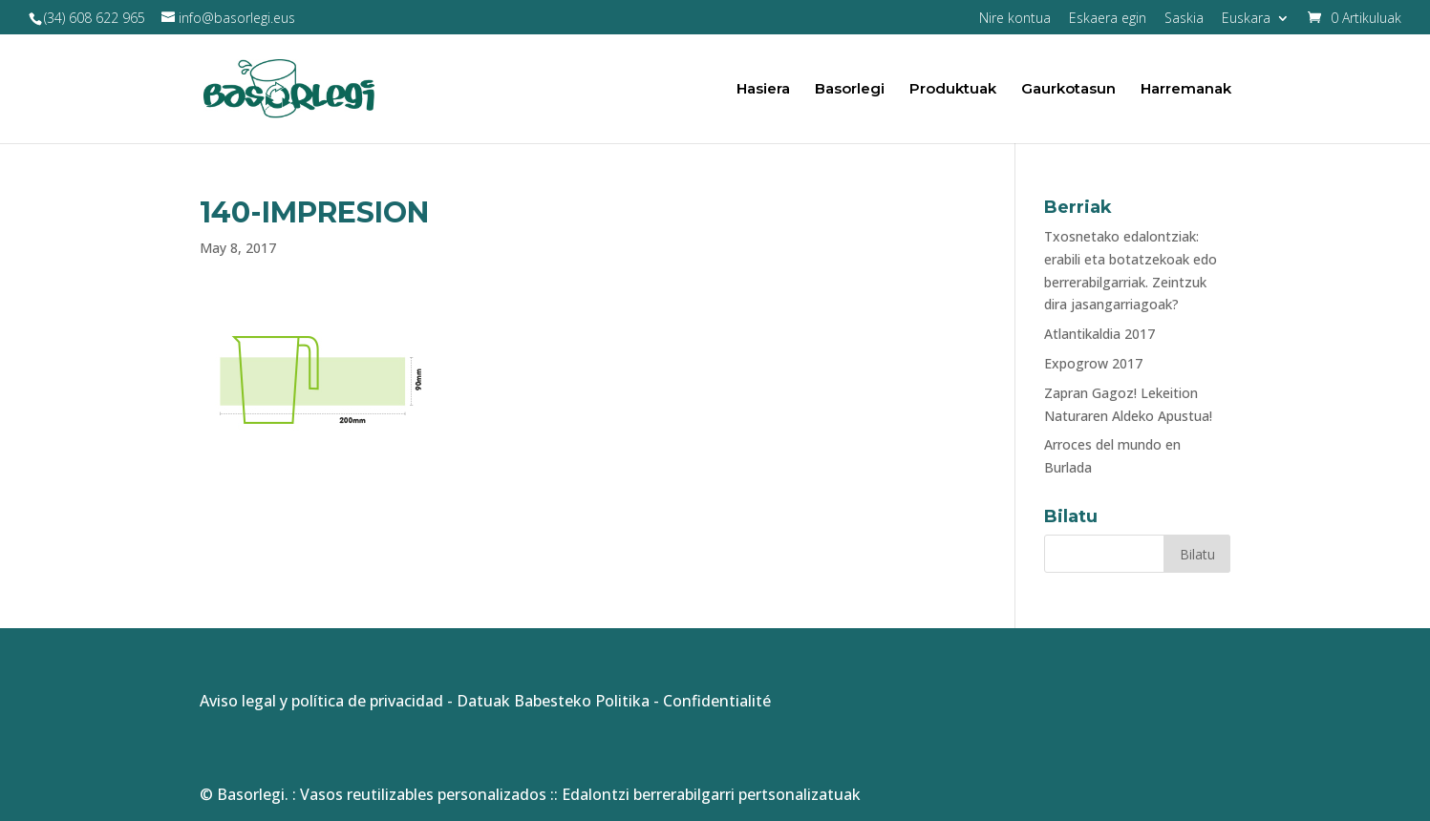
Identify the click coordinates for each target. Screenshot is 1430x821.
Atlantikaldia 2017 (1099, 334)
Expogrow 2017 (1093, 363)
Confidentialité (717, 700)
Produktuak (952, 89)
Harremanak (1186, 89)
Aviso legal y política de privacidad (321, 700)
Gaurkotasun (1068, 89)
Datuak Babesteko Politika (553, 700)
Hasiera (763, 89)
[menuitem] (1256, 23)
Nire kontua (1015, 19)
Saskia (1184, 19)
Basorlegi (850, 89)
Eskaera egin (1107, 19)
